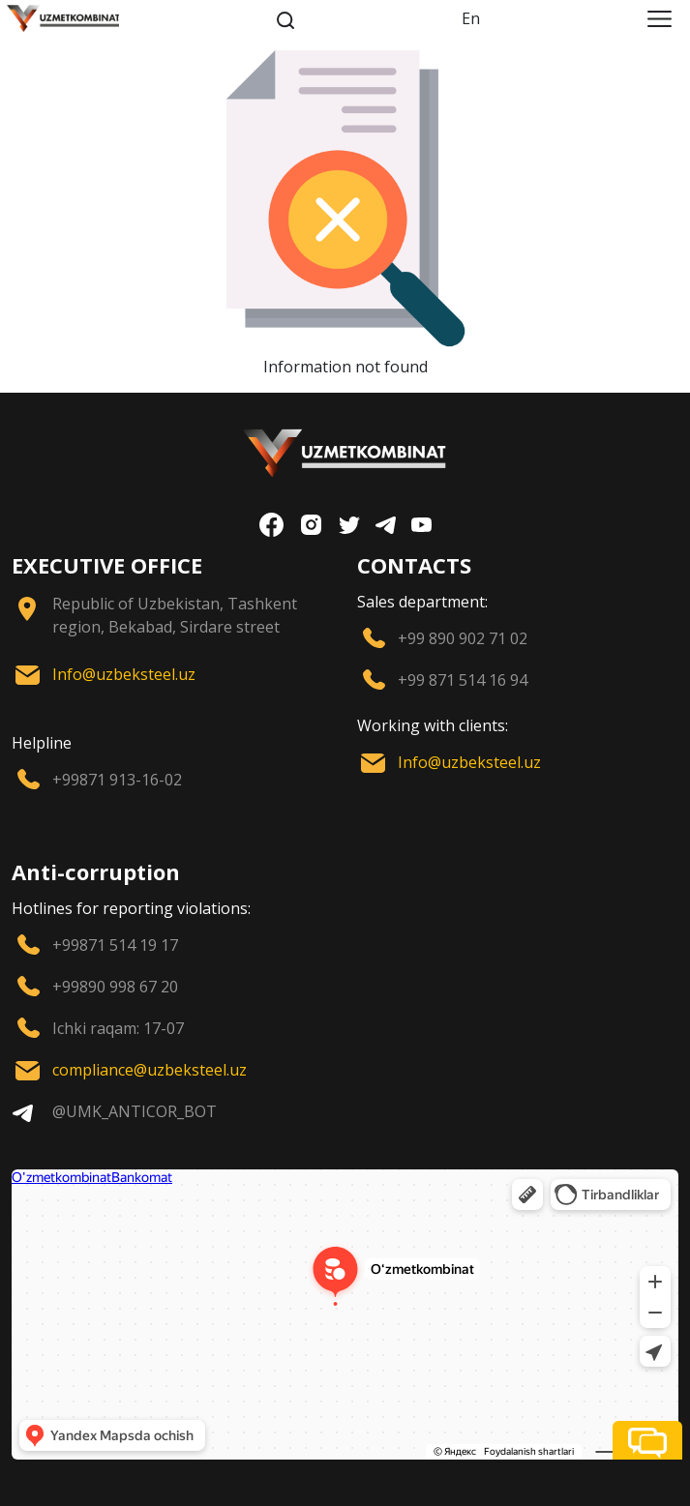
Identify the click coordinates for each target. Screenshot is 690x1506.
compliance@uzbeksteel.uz (149, 1069)
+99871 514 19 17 (115, 945)
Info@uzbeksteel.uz (123, 674)
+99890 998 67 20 (115, 986)
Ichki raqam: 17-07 (118, 1028)
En (471, 18)
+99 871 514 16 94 (462, 680)
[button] (647, 1440)
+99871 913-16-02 (117, 779)
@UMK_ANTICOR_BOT (134, 1111)
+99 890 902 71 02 (462, 638)
